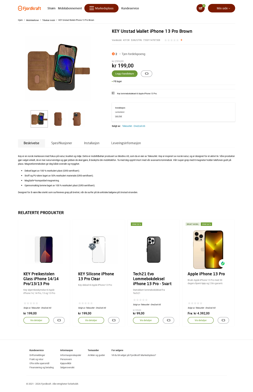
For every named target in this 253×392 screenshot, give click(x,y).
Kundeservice (130, 8)
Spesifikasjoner (61, 143)
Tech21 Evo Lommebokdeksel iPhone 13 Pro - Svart (152, 279)
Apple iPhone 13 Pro (206, 274)
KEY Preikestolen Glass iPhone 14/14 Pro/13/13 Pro (41, 279)
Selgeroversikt (67, 367)
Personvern (66, 359)
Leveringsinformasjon (126, 143)
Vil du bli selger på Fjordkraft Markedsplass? (134, 355)
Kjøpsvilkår (65, 363)
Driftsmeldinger (37, 355)
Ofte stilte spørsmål (39, 363)
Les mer (118, 116)
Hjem (20, 20)
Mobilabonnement (70, 8)
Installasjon (91, 143)
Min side (222, 8)
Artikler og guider (96, 355)
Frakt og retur (36, 359)
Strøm (51, 8)
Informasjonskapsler (70, 355)
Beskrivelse (31, 143)
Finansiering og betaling (41, 367)
